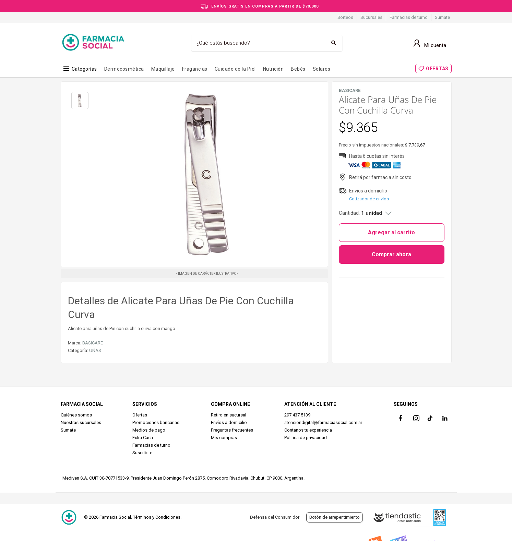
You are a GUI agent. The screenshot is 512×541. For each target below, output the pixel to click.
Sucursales (371, 17)
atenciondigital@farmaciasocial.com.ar (323, 422)
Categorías (84, 69)
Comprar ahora (391, 254)
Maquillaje (163, 69)
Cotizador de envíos (369, 198)
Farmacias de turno (409, 17)
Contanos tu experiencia (308, 430)
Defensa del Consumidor (274, 517)
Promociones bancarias (155, 422)
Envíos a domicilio (229, 422)
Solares (322, 69)
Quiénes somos (76, 414)
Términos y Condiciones (156, 517)
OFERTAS (437, 68)
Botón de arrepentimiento (334, 517)
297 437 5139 (297, 414)
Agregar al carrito (391, 232)
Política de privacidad (305, 437)
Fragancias (194, 69)
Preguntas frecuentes (232, 430)
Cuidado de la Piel (235, 69)
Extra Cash (142, 437)
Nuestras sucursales (81, 422)
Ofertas (139, 414)
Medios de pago (148, 430)
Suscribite (142, 452)
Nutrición (273, 69)
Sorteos (345, 17)
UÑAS (95, 350)
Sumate (442, 17)
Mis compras (224, 437)
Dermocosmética (124, 69)
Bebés (298, 69)
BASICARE (92, 342)
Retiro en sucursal (228, 414)
